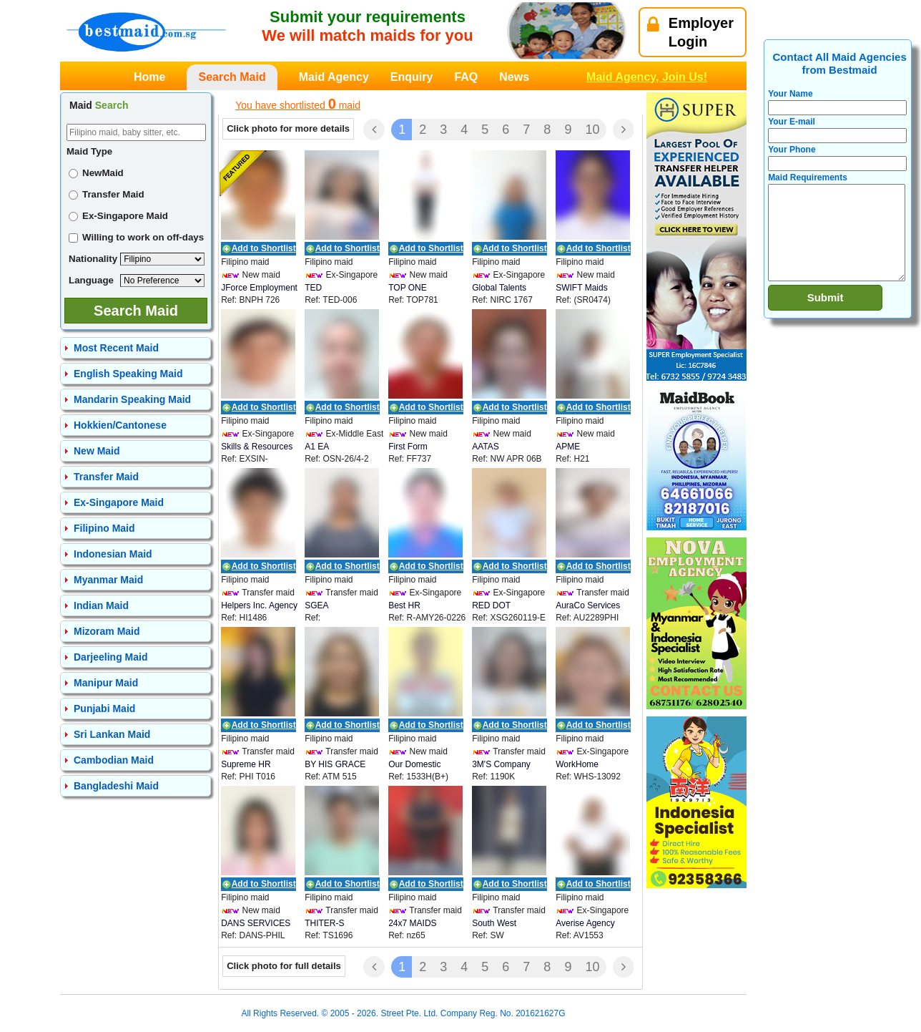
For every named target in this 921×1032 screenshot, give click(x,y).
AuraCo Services (588, 605)
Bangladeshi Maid (116, 786)
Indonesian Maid (113, 554)
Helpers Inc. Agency (259, 605)
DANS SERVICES (255, 923)
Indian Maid (101, 605)
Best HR (404, 605)
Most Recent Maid (116, 348)
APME (568, 447)
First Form (408, 447)
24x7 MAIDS (412, 923)
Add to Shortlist (264, 248)
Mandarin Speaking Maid (132, 399)
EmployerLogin (690, 32)
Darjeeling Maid (110, 657)
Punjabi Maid (104, 708)
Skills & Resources (256, 447)
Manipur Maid (106, 682)
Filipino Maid (104, 528)
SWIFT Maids (581, 288)
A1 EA (317, 447)
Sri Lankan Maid (112, 734)
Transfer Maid (106, 194)
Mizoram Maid (107, 631)
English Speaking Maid (128, 373)
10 (592, 129)
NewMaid (96, 172)
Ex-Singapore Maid (118, 215)
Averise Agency (585, 923)
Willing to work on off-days (136, 237)
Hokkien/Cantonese (120, 425)
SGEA (316, 605)
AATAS (485, 447)
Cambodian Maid (114, 760)
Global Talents (499, 288)
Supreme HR (245, 764)
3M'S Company (501, 764)
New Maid (97, 451)
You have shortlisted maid (297, 104)
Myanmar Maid (108, 579)
